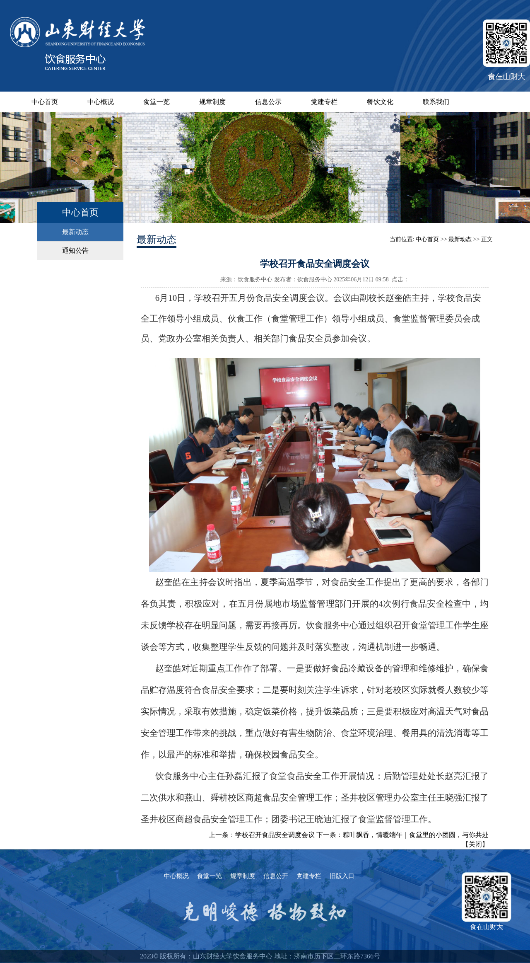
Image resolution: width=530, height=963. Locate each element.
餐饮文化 (380, 101)
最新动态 (75, 231)
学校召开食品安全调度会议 (275, 834)
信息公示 (268, 101)
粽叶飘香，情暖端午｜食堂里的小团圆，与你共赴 (416, 834)
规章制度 (212, 101)
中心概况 (100, 101)
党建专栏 (324, 101)
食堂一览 (156, 101)
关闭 (475, 844)
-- (387, 956)
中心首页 (44, 101)
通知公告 (75, 250)
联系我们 (436, 101)
